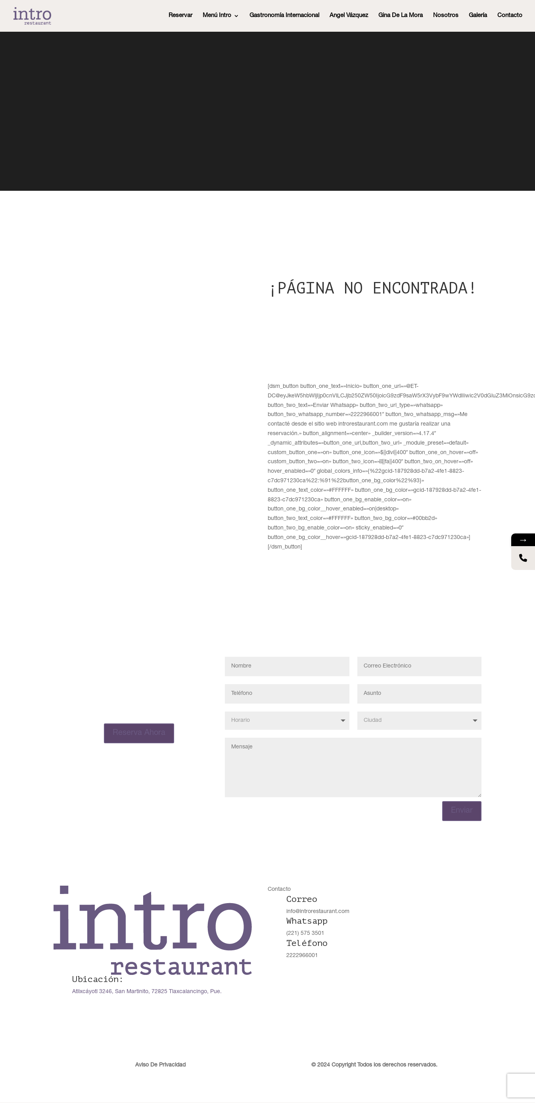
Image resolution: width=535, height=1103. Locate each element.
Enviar (462, 812)
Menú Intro (217, 16)
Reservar (180, 16)
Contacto (509, 16)
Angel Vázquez (349, 16)
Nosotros (445, 16)
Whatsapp (307, 922)
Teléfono (307, 944)
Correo (301, 900)
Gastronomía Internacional (284, 16)
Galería (478, 16)
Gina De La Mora (400, 16)
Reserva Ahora (139, 733)
